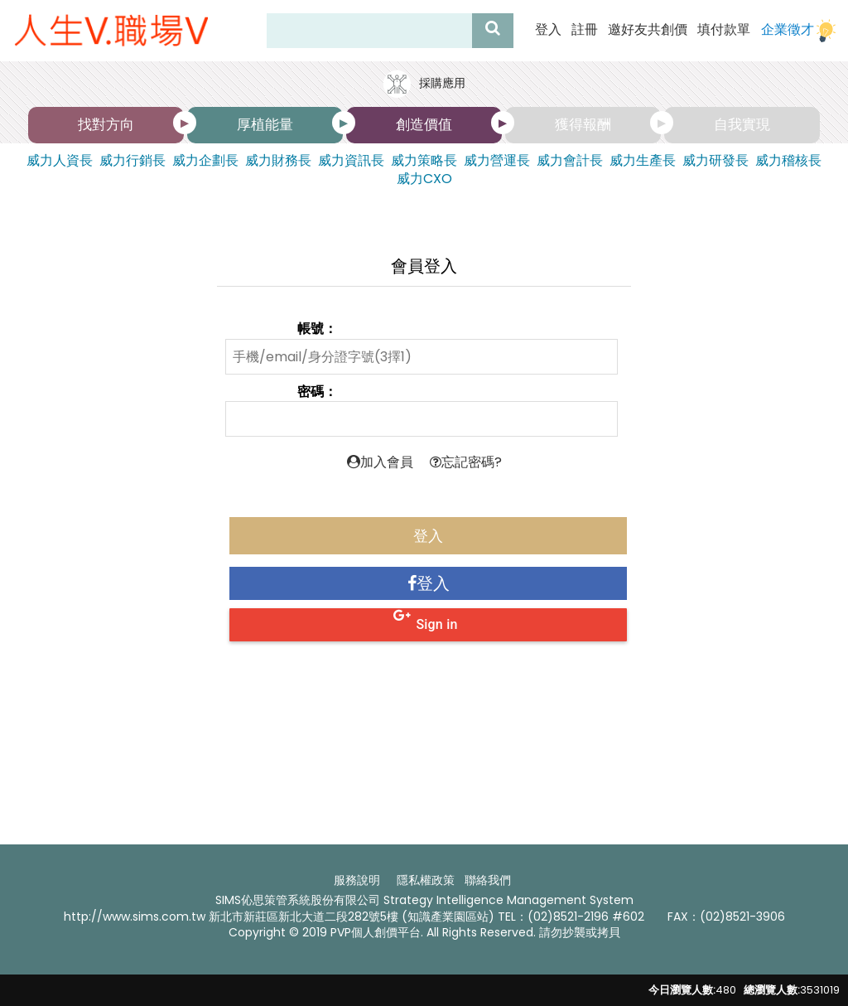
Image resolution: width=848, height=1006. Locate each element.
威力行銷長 (132, 161)
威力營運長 (497, 161)
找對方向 (106, 124)
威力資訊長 (351, 161)
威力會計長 (570, 161)
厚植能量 (265, 124)
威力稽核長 (788, 161)
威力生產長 (643, 161)
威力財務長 (278, 161)
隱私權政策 (426, 880)
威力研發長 (715, 161)
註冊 (584, 30)
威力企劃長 (205, 161)
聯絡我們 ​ (489, 880)
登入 (548, 30)
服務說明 (357, 880)
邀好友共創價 (647, 30)
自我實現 (742, 124)
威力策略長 (424, 161)
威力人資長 (59, 161)
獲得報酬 (583, 124)
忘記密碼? (466, 462)
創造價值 (424, 124)
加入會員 (380, 462)
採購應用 (424, 84)
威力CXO (424, 179)
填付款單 (723, 30)
